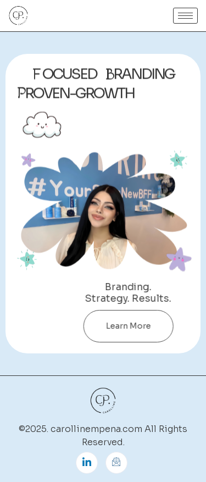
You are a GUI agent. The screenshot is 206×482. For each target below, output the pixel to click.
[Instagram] (116, 463)
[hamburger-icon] (185, 16)
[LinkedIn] (87, 463)
